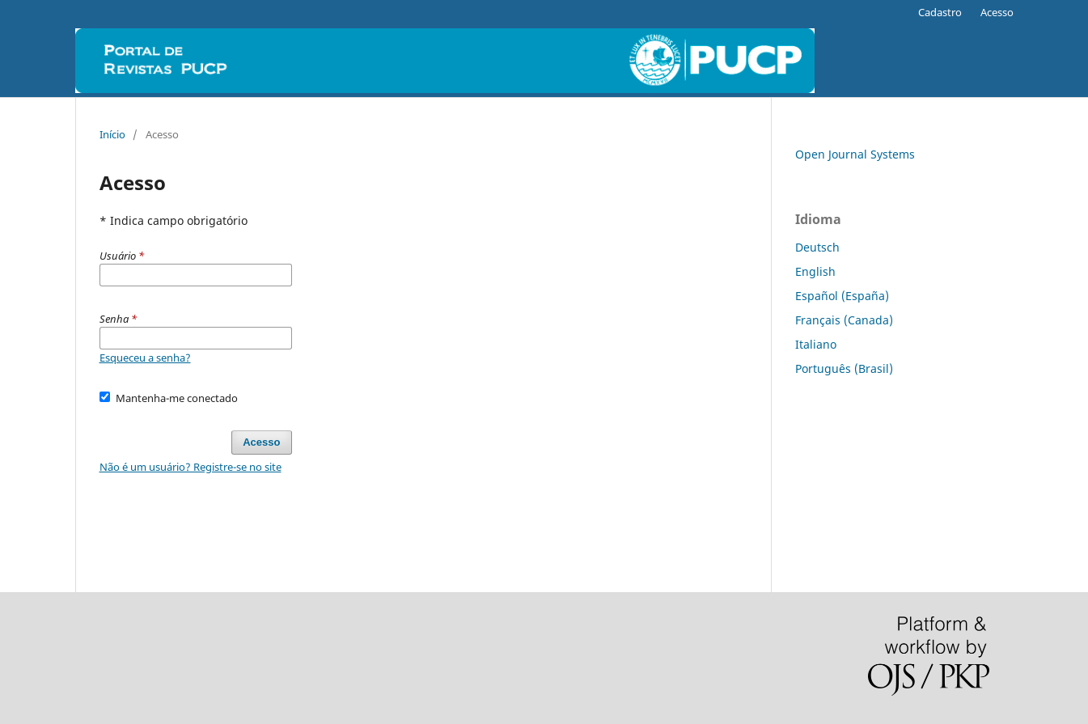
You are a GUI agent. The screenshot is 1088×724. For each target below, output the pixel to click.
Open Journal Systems (855, 154)
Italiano (815, 344)
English (815, 271)
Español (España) (842, 295)
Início (112, 134)
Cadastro (940, 12)
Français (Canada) (844, 320)
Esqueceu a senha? (145, 357)
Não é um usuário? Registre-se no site (190, 466)
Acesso (997, 12)
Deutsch (817, 247)
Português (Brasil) (844, 368)
